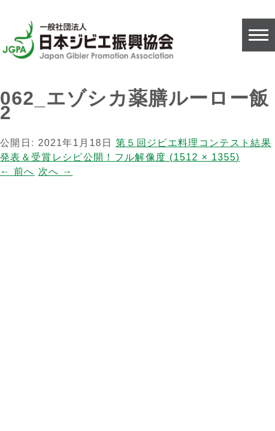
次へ (55, 171)
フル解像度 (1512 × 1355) (177, 157)
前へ (17, 171)
